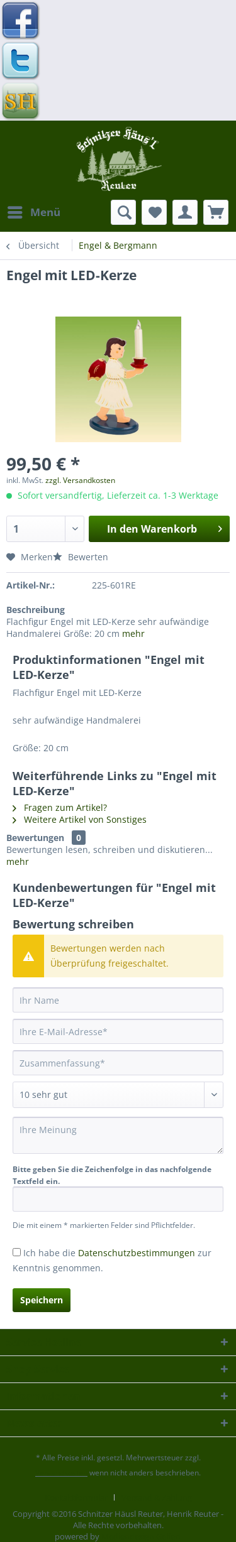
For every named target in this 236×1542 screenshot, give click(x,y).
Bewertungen (35, 838)
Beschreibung (35, 610)
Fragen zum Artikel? (60, 807)
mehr (133, 633)
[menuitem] (33, 212)
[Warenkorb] (215, 212)
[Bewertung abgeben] (118, 1095)
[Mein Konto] (185, 212)
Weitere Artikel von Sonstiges (80, 819)
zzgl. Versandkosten (80, 480)
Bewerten (80, 557)
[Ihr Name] (118, 1000)
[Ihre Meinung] (118, 1135)
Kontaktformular (76, 1497)
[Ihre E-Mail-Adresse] (118, 1031)
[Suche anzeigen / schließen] (123, 212)
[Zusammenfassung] (118, 1062)
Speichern (41, 1300)
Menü (34, 210)
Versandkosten (61, 1472)
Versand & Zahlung (156, 1497)
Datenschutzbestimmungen (136, 1253)
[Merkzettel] (154, 212)
